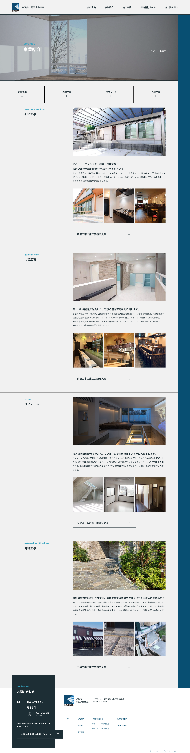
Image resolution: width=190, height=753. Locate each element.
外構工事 (155, 92)
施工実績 (127, 7)
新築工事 (22, 92)
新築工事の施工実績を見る (93, 234)
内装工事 (66, 92)
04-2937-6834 (39, 703)
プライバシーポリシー (170, 742)
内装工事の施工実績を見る (93, 379)
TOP (153, 51)
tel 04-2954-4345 (115, 703)
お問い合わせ (137, 727)
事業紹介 (109, 7)
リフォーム (111, 92)
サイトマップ (154, 742)
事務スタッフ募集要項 (115, 730)
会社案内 (91, 7)
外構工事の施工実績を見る (93, 669)
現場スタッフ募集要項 (115, 725)
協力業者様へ (171, 7)
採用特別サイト (148, 7)
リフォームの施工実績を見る (94, 524)
